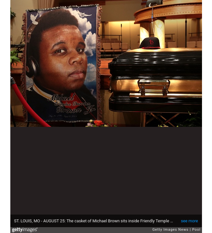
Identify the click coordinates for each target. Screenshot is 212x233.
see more (189, 220)
